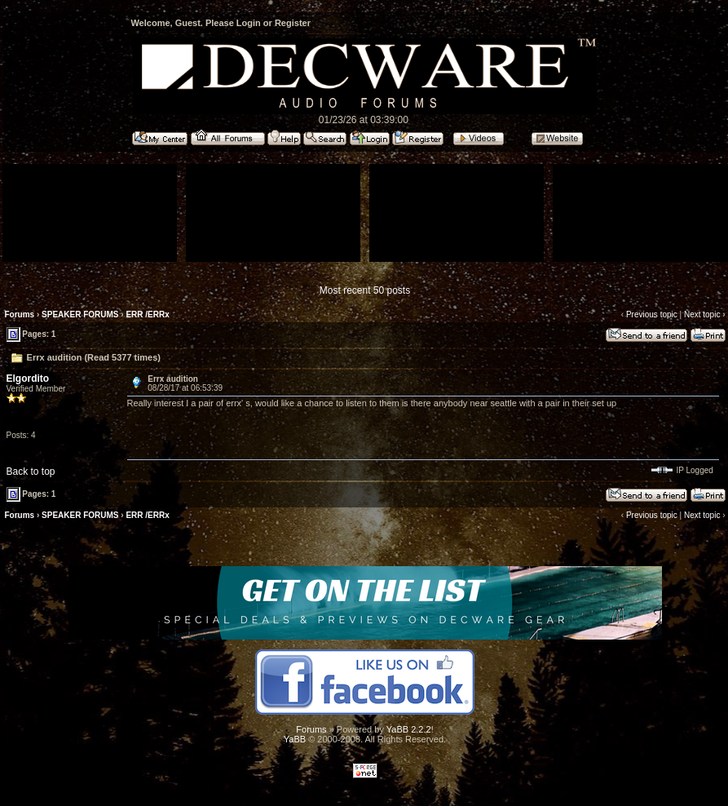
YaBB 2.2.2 (408, 729)
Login (248, 23)
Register (293, 23)
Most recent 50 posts (365, 290)
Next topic (702, 314)
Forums (20, 314)
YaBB (295, 739)
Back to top (31, 471)
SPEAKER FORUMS (80, 314)
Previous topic (651, 314)
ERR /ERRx (147, 314)
